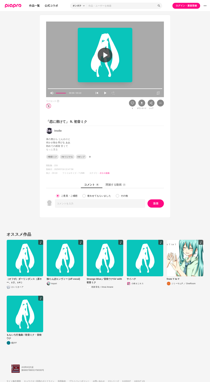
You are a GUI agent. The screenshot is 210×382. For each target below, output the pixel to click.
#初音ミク (52, 157)
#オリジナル (67, 157)
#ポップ (81, 157)
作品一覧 (34, 5)
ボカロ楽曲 (105, 173)
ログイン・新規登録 (186, 5)
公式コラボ (51, 5)
